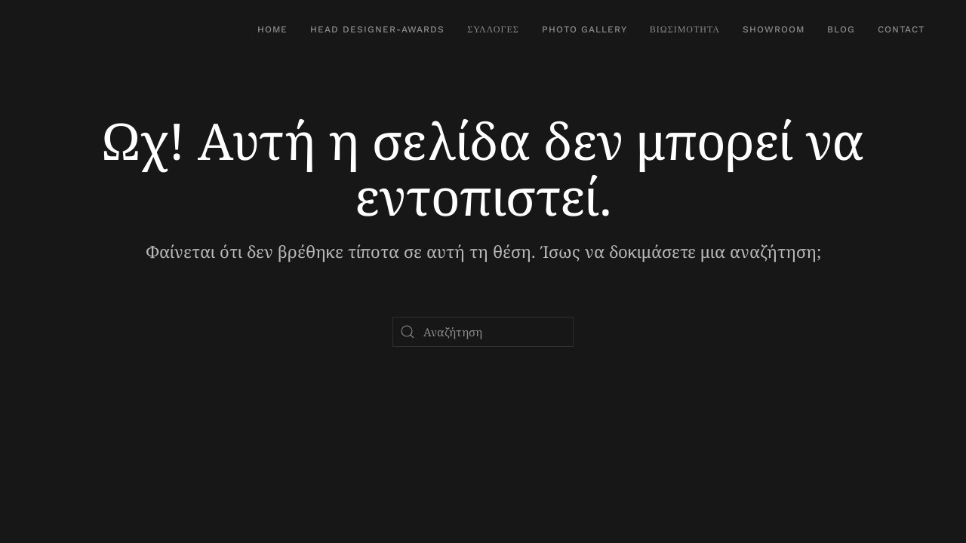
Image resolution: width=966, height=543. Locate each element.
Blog (841, 29)
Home (272, 29)
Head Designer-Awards (377, 29)
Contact (901, 29)
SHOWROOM (773, 29)
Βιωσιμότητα (685, 29)
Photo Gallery (584, 29)
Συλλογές (493, 29)
